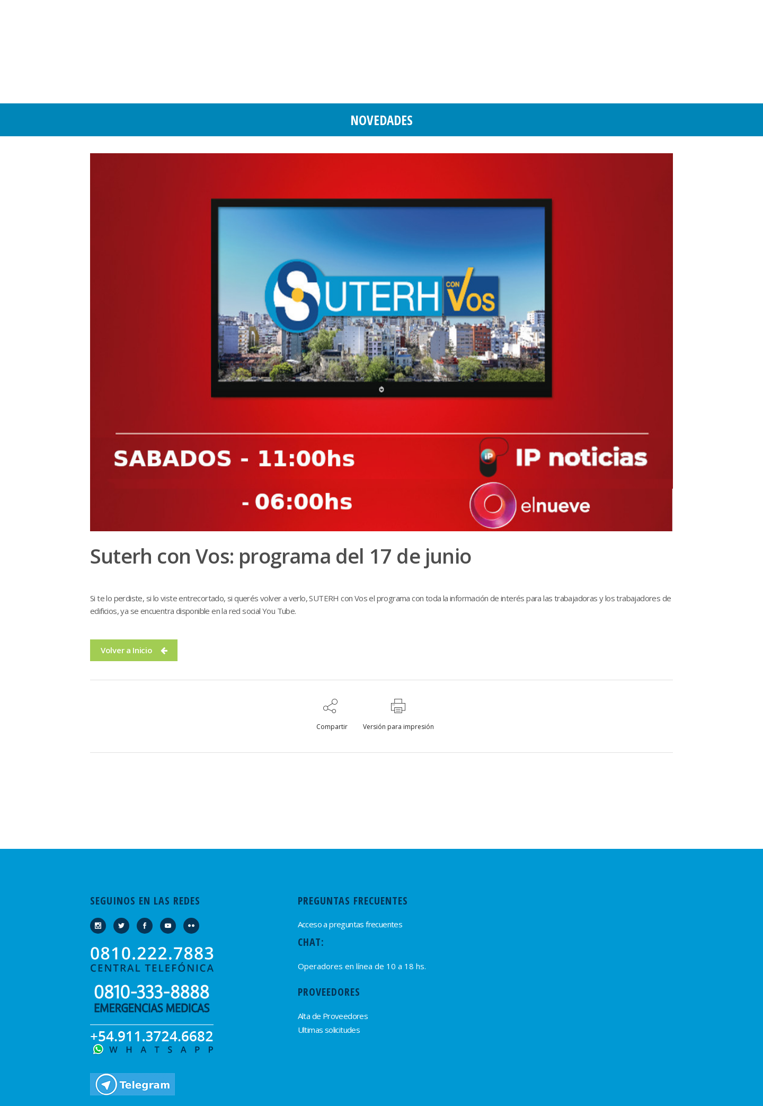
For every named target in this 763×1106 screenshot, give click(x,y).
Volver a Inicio (134, 650)
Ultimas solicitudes (329, 1029)
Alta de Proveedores (333, 1016)
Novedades (381, 120)
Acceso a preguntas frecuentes (350, 924)
